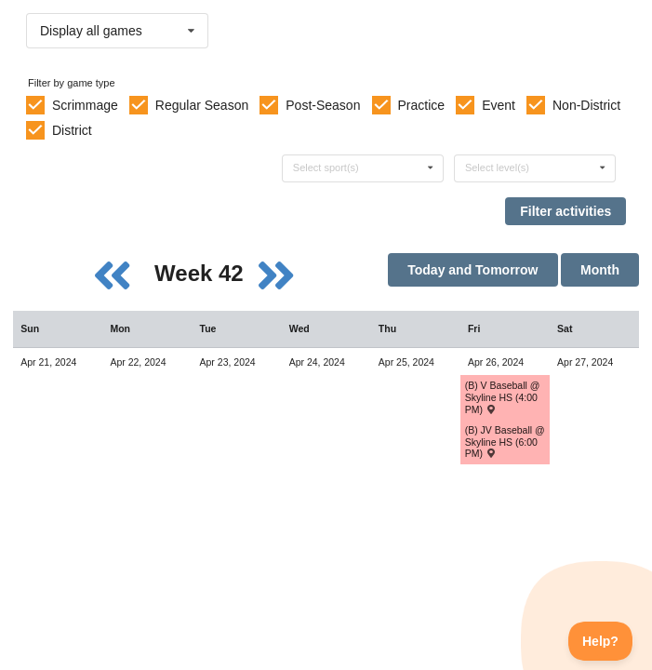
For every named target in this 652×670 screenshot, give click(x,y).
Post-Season (323, 105)
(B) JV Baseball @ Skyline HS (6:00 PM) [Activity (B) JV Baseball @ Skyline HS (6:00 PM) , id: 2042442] (505, 441)
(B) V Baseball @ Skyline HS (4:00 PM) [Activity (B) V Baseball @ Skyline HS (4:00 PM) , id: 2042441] (502, 397)
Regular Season (201, 105)
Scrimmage (85, 105)
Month (599, 269)
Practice (422, 105)
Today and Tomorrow (472, 269)
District (72, 130)
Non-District (586, 105)
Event (498, 105)
